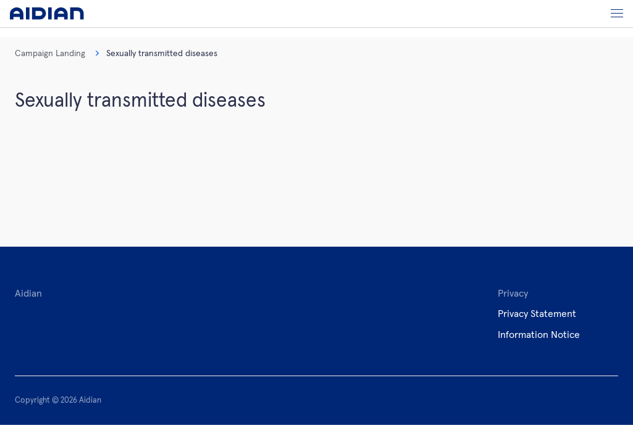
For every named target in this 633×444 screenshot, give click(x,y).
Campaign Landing (50, 53)
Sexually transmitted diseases (156, 53)
